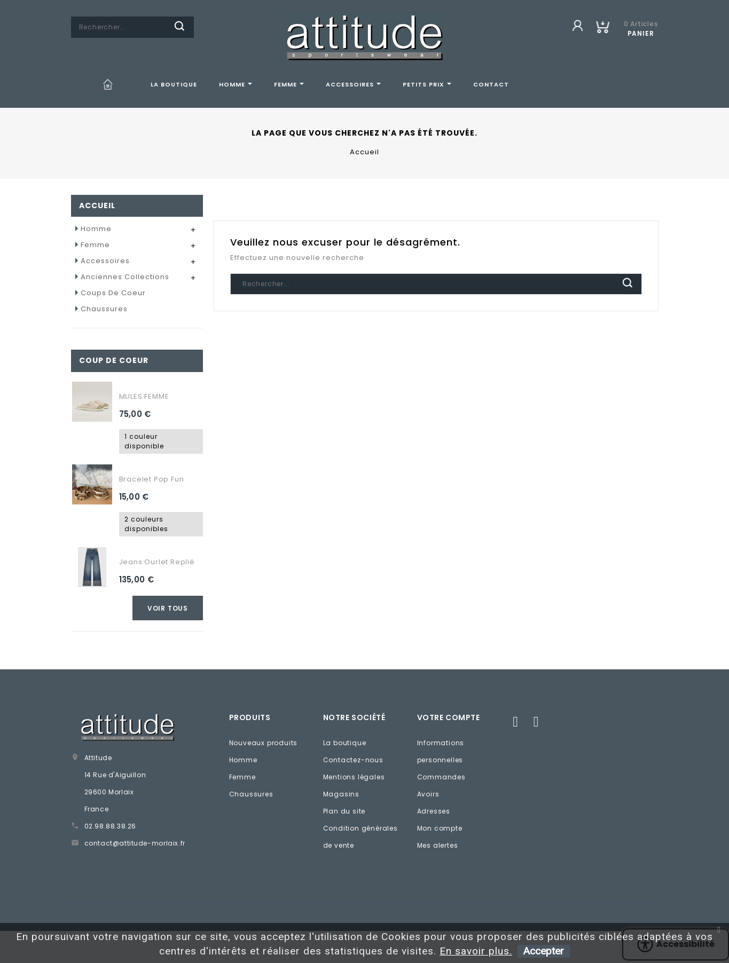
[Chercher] (132, 27)
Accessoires (105, 261)
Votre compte (448, 717)
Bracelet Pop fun (151, 479)
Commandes (441, 777)
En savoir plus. (476, 951)
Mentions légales (354, 777)
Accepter (543, 951)
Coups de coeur (113, 293)
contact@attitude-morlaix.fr (134, 843)
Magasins (341, 794)
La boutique (344, 742)
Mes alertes (437, 845)
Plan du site (344, 811)
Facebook (515, 721)
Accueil (97, 205)
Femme (95, 245)
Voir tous (167, 608)
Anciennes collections (125, 277)
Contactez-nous (353, 759)
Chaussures (104, 309)
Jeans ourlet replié (157, 562)
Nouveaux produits (263, 742)
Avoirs (428, 794)
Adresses (433, 811)
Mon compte (440, 828)
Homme (96, 229)
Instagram (536, 721)
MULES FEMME (144, 396)
